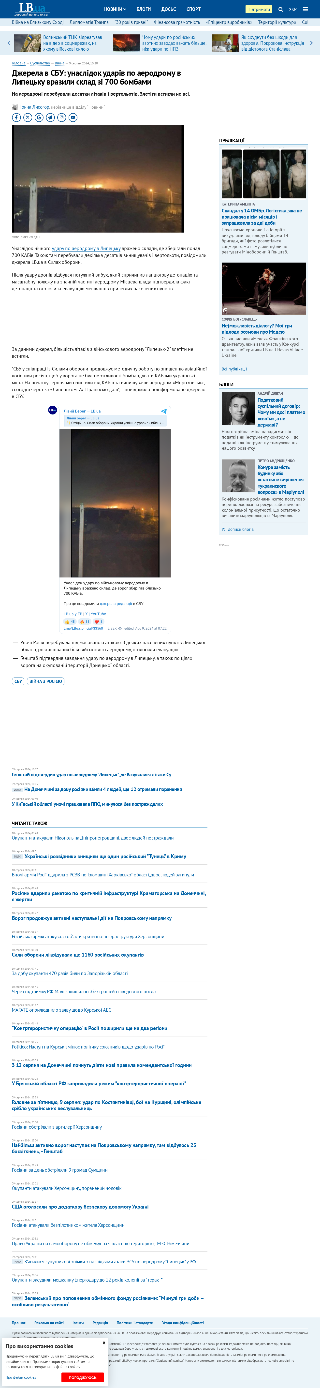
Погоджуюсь (83, 1377)
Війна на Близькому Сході (38, 22)
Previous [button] (9, 43)
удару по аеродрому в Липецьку (86, 248)
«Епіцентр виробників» (229, 22)
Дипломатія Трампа (89, 22)
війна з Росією (45, 681)
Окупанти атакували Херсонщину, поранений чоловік (67, 1188)
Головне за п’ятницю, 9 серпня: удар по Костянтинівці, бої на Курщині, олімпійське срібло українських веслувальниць (106, 1105)
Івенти (78, 1322)
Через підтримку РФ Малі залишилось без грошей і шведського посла (84, 991)
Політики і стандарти (135, 1322)
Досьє (168, 9)
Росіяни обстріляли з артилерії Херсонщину (57, 1127)
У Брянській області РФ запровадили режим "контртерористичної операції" (99, 1083)
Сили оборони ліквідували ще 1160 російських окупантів (78, 954)
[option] (61, 43)
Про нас (19, 1322)
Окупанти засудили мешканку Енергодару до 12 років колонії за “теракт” (87, 1280)
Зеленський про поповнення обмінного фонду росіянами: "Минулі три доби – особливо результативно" (108, 1301)
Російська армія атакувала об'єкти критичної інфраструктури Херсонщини (88, 936)
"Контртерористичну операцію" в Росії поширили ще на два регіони (89, 1028)
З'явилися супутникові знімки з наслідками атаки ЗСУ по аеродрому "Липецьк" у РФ (104, 1261)
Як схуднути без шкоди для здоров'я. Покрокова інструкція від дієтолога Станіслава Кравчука (272, 46)
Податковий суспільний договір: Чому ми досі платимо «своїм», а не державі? (281, 412)
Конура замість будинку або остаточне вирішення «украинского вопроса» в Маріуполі (281, 479)
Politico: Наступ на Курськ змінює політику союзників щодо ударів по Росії (88, 1047)
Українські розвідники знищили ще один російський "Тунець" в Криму (99, 856)
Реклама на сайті (49, 1322)
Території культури (277, 22)
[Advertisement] (109, 320)
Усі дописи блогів (238, 529)
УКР (293, 9)
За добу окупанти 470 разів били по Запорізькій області (70, 973)
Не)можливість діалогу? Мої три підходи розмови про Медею (257, 328)
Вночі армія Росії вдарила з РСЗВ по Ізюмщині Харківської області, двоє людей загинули (103, 874)
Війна (59, 62)
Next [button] (311, 43)
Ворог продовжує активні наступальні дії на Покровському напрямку (92, 918)
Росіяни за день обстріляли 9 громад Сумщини (60, 1170)
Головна (19, 62)
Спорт (194, 9)
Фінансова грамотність (177, 22)
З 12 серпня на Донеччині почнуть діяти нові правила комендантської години (102, 1065)
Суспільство (40, 62)
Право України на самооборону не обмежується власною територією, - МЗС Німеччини (100, 1243)
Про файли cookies (21, 1377)
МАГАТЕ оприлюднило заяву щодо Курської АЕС (61, 1010)
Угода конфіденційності (183, 1322)
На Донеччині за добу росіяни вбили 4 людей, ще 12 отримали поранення (97, 789)
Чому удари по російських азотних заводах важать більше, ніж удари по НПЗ (174, 43)
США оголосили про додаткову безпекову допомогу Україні (80, 1206)
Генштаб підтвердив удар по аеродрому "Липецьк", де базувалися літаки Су (91, 774)
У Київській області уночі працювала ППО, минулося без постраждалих (87, 804)
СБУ (18, 681)
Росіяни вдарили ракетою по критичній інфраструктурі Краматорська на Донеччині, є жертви (109, 896)
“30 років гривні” (131, 22)
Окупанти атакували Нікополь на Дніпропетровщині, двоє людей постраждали (93, 838)
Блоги (144, 9)
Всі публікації (234, 369)
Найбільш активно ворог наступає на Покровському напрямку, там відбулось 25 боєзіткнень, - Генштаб (104, 1148)
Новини (115, 9)
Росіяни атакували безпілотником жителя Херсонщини (68, 1225)
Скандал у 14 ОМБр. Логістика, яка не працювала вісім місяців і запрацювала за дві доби (262, 216)
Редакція (100, 1322)
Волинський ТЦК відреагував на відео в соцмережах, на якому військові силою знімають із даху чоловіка (72, 46)
